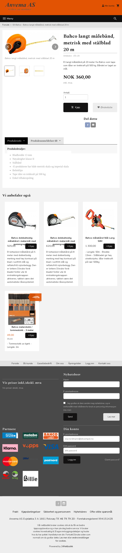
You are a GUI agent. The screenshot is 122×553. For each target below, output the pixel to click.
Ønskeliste (104, 107)
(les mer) (67, 410)
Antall (66, 92)
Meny (7, 18)
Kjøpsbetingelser (30, 512)
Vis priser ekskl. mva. (13, 387)
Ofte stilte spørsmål (101, 512)
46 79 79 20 (67, 519)
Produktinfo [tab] (14, 141)
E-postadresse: (71, 391)
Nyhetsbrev (80, 512)
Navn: (66, 379)
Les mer (111, 416)
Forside (5, 25)
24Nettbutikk (67, 546)
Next (58, 46)
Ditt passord (69, 446)
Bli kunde (28, 363)
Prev (11, 46)
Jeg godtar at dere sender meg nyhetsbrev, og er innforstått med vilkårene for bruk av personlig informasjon (89, 406)
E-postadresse (70, 434)
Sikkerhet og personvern (57, 512)
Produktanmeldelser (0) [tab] (44, 141)
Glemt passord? (112, 459)
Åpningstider (74, 363)
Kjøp (75, 107)
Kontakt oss (104, 363)
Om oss (60, 363)
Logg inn (89, 363)
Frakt (15, 512)
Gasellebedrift (44, 363)
